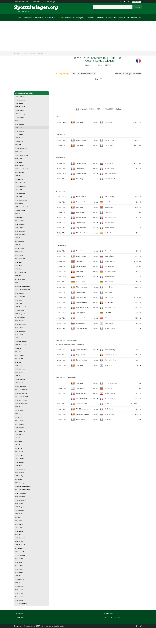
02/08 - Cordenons (20, 231)
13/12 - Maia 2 (19, 600)
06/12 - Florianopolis (20, 345)
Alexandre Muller (110, 307)
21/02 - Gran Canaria (21, 393)
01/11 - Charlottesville (21, 307)
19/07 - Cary (18, 262)
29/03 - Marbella (19, 131)
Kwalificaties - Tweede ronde (66, 341)
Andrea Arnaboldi (110, 179)
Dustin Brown (109, 202)
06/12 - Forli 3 (19, 596)
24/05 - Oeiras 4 (19, 462)
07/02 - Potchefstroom (21, 341)
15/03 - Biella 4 (19, 410)
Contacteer (19, 617)
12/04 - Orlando (19, 96)
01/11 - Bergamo (19, 117)
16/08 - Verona (19, 503)
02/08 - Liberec (19, 227)
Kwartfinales (60, 158)
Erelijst (128, 74)
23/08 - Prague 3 (19, 507)
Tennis (59, 17)
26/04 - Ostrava (19, 151)
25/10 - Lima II (19, 565)
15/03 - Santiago (19, 124)
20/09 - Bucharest (20, 538)
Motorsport (110, 17)
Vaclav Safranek (109, 256)
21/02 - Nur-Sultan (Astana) (22, 207)
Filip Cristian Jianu (110, 217)
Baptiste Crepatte (110, 328)
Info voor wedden (21, 1)
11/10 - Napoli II (19, 551)
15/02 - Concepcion (20, 386)
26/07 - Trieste (19, 358)
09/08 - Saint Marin (20, 496)
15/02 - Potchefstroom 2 (21, 389)
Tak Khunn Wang (110, 349)
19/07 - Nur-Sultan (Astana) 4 (23, 489)
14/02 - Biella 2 (19, 382)
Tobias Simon (109, 388)
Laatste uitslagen (49, 1)
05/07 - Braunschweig (21, 200)
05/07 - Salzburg (19, 483)
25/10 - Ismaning (19, 293)
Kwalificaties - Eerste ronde (66, 378)
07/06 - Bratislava (20, 193)
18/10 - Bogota (19, 558)
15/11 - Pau (18, 120)
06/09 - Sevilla (19, 255)
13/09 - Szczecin (19, 248)
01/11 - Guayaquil (20, 314)
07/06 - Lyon (18, 189)
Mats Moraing (109, 282)
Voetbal (27, 17)
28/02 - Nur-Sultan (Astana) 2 (23, 286)
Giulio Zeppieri (109, 212)
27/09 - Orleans (19, 276)
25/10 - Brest (18, 300)
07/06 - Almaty (19, 179)
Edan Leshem (109, 365)
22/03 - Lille (18, 127)
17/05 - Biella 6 (19, 455)
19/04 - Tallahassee (20, 145)
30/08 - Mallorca (19, 241)
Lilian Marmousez (110, 222)
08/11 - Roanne (19, 572)
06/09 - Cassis (19, 245)
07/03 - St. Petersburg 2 (21, 403)
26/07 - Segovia (19, 220)
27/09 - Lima (18, 303)
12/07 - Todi (18, 351)
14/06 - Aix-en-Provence (21, 155)
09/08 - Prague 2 (19, 355)
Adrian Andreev (109, 414)
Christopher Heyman (111, 355)
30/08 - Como (18, 238)
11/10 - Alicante (19, 134)
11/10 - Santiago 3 (20, 555)
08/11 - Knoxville (19, 320)
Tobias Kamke (109, 207)
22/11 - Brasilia (19, 583)
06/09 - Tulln (18, 520)
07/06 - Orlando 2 (20, 469)
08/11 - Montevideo (20, 324)
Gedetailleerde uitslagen (86, 74)
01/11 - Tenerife (19, 569)
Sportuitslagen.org (22, 7)
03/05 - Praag (18, 214)
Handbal (99, 17)
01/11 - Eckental (19, 310)
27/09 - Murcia (19, 141)
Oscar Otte (108, 313)
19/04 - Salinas (19, 438)
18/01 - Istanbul (19, 251)
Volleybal (80, 17)
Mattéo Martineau (110, 277)
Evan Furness (109, 297)
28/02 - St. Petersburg (21, 400)
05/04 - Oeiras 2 (19, 424)
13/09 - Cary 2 (19, 531)
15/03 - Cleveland (20, 107)
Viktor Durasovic (110, 318)
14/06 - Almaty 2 (19, 472)
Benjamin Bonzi (109, 168)
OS (140, 17)
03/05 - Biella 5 (19, 448)
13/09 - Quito (18, 527)
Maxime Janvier (109, 140)
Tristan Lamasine (110, 228)
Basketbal (69, 17)
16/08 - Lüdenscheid (20, 500)
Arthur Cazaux (109, 292)
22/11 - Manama (19, 579)
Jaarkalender (35, 1)
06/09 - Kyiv (18, 517)
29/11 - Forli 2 (19, 589)
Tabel (74, 74)
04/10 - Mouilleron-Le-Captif (22, 289)
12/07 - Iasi (18, 362)
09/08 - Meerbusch (20, 234)
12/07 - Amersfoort (20, 210)
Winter (120, 17)
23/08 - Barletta (19, 138)
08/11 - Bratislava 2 (20, 317)
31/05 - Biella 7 (19, 465)
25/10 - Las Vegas (20, 296)
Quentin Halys (109, 145)
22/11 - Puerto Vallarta (21, 148)
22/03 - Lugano (19, 414)
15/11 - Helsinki (19, 327)
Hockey (90, 17)
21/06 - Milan (18, 196)
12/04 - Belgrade (19, 427)
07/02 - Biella (18, 265)
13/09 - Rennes (19, 103)
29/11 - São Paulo (20, 369)
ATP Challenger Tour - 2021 (31, 93)
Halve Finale (60, 134)
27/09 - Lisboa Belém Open (22, 169)
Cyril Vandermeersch (111, 383)
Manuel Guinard (109, 266)
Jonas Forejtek (109, 163)
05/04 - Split (18, 348)
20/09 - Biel (18, 534)
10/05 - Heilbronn (19, 165)
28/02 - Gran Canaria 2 (21, 396)
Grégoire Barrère (109, 122)
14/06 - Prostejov (19, 172)
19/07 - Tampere (19, 217)
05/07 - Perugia (19, 203)
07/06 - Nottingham (20, 186)
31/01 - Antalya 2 (19, 376)
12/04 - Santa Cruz (20, 431)
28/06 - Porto (18, 479)
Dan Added (108, 419)
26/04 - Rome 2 (19, 441)
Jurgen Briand (109, 287)
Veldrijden (37, 17)
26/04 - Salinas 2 (19, 445)
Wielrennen (49, 17)
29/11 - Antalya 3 (19, 586)
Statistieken (119, 74)
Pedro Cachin (109, 323)
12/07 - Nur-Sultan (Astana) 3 (23, 486)
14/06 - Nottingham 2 (21, 476)
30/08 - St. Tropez (20, 514)
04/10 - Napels (19, 548)
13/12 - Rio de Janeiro (21, 603)
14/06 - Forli (18, 365)
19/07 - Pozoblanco (20, 493)
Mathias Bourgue (110, 261)
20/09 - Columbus (20, 100)
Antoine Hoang (109, 197)
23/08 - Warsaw (19, 510)
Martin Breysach (109, 409)
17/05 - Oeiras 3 (19, 458)
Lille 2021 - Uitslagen (36, 53)
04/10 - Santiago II (20, 545)
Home (20, 17)
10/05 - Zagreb (19, 451)
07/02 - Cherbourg (20, 113)
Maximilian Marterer (111, 271)
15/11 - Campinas (20, 282)
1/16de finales (61, 245)
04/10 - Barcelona (20, 279)
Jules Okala (108, 404)
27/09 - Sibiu (18, 269)
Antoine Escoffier (110, 398)
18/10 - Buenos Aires (21, 272)
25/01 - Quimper (19, 110)
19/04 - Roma (18, 158)
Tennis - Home (19, 88)
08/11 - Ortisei (19, 334)
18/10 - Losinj (18, 562)
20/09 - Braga (18, 162)
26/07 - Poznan (19, 176)
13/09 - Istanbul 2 (20, 524)
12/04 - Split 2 (19, 434)
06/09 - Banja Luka (20, 258)
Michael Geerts (109, 302)
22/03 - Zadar (18, 417)
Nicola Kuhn (108, 233)
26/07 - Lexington (20, 224)
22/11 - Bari (18, 576)
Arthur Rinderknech (110, 174)
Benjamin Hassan (110, 393)
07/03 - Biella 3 (19, 407)
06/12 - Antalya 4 (19, 593)
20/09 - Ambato (19, 541)
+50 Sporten (131, 17)
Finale (58, 117)
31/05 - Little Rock (20, 182)
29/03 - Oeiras (19, 420)
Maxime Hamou (109, 251)
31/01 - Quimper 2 (20, 379)
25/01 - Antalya (19, 372)
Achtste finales (61, 191)
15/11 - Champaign (20, 331)
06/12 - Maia (18, 338)
